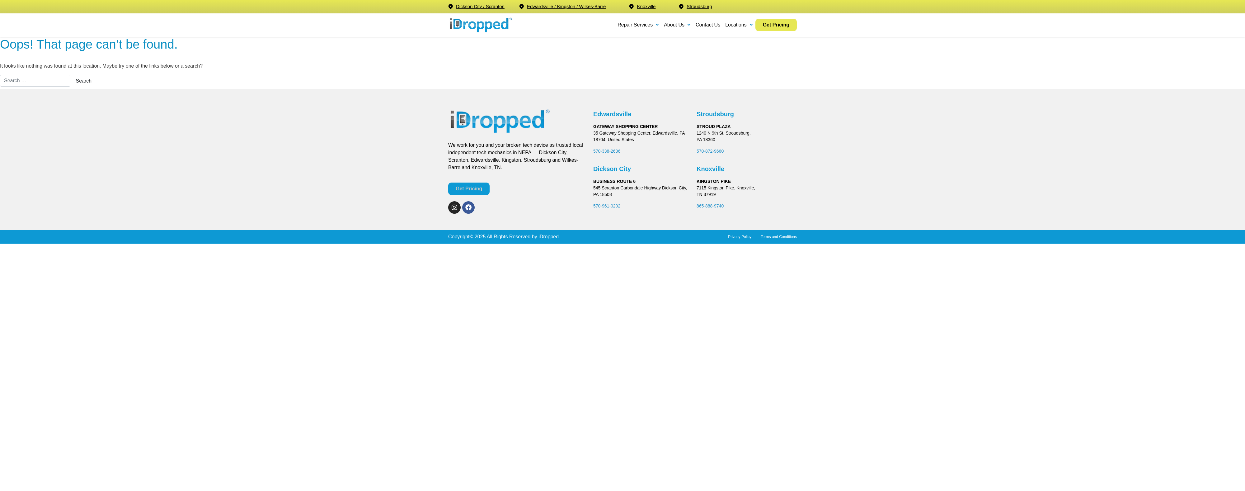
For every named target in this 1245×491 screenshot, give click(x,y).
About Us (677, 24)
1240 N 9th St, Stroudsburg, (724, 133)
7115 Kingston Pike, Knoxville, (726, 187)
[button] (638, 25)
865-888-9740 (710, 205)
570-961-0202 (606, 205)
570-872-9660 (710, 151)
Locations (739, 24)
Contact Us (708, 24)
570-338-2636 (606, 151)
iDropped (548, 236)
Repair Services (638, 24)
